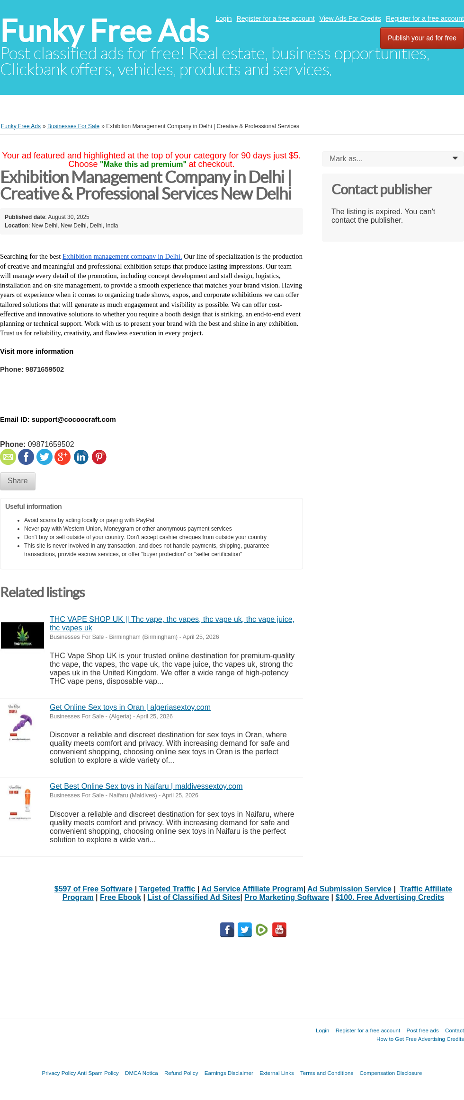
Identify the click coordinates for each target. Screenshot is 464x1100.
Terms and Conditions (326, 1073)
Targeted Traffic (167, 889)
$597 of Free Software (93, 889)
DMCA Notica (141, 1073)
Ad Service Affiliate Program (252, 889)
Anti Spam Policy (98, 1073)
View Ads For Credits (350, 18)
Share (18, 481)
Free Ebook (120, 897)
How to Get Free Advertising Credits (420, 1039)
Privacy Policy (59, 1073)
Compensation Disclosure (390, 1073)
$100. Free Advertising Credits (389, 897)
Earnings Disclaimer (229, 1073)
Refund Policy (181, 1073)
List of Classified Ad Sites (194, 897)
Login (223, 18)
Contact (454, 1030)
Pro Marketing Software (286, 897)
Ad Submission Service (349, 889)
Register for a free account (276, 18)
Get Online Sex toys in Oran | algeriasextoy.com (130, 707)
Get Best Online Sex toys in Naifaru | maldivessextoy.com (146, 786)
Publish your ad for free (422, 38)
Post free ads (422, 1030)
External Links (276, 1073)
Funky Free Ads (104, 31)
